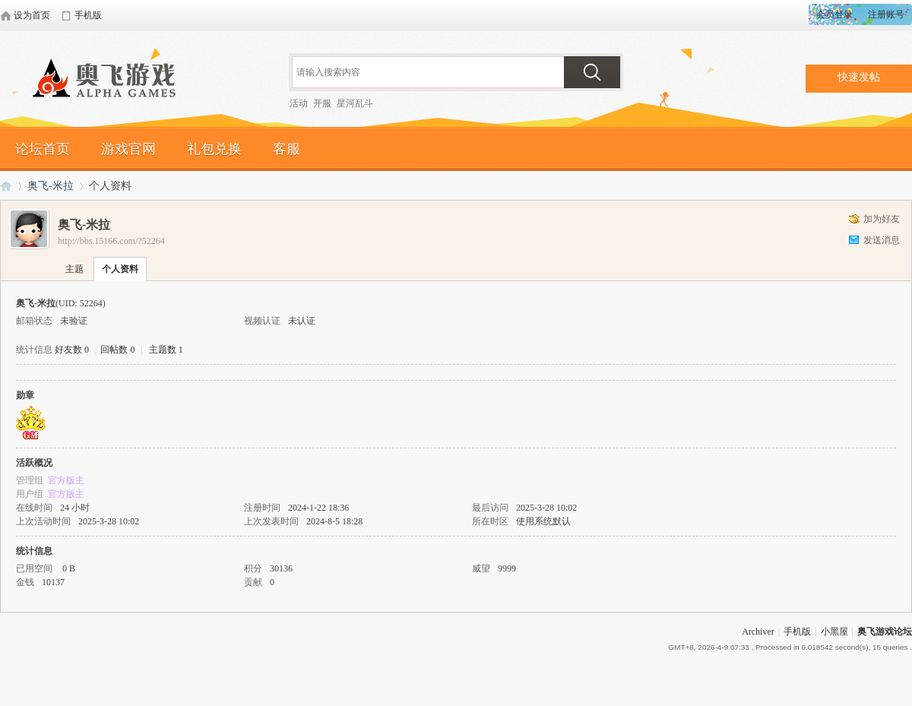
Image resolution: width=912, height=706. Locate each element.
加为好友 (881, 219)
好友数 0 (72, 349)
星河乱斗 (355, 103)
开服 (322, 103)
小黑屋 (834, 631)
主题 (74, 269)
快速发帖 (859, 77)
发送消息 (881, 240)
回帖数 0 (117, 349)
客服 (286, 149)
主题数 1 (166, 349)
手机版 (797, 631)
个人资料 (120, 269)
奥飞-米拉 (50, 186)
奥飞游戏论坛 (110, 79)
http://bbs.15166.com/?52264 (111, 241)
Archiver (758, 631)
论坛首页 (42, 149)
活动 (299, 103)
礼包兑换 (214, 149)
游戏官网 (128, 149)
